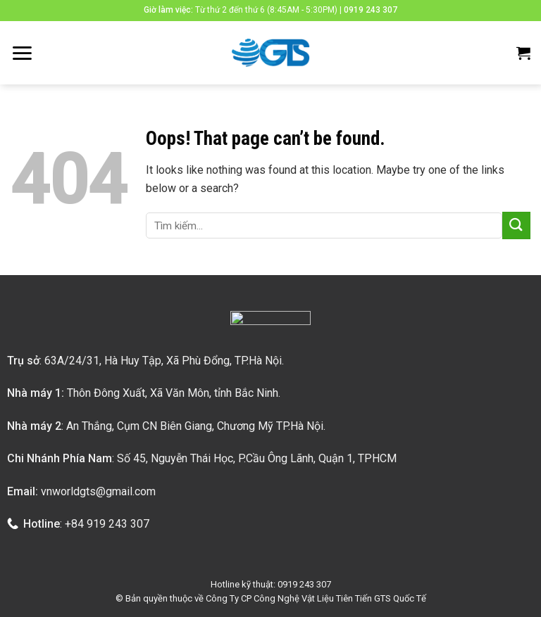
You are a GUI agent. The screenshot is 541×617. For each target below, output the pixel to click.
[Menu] (22, 53)
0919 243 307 (370, 10)
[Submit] (516, 225)
